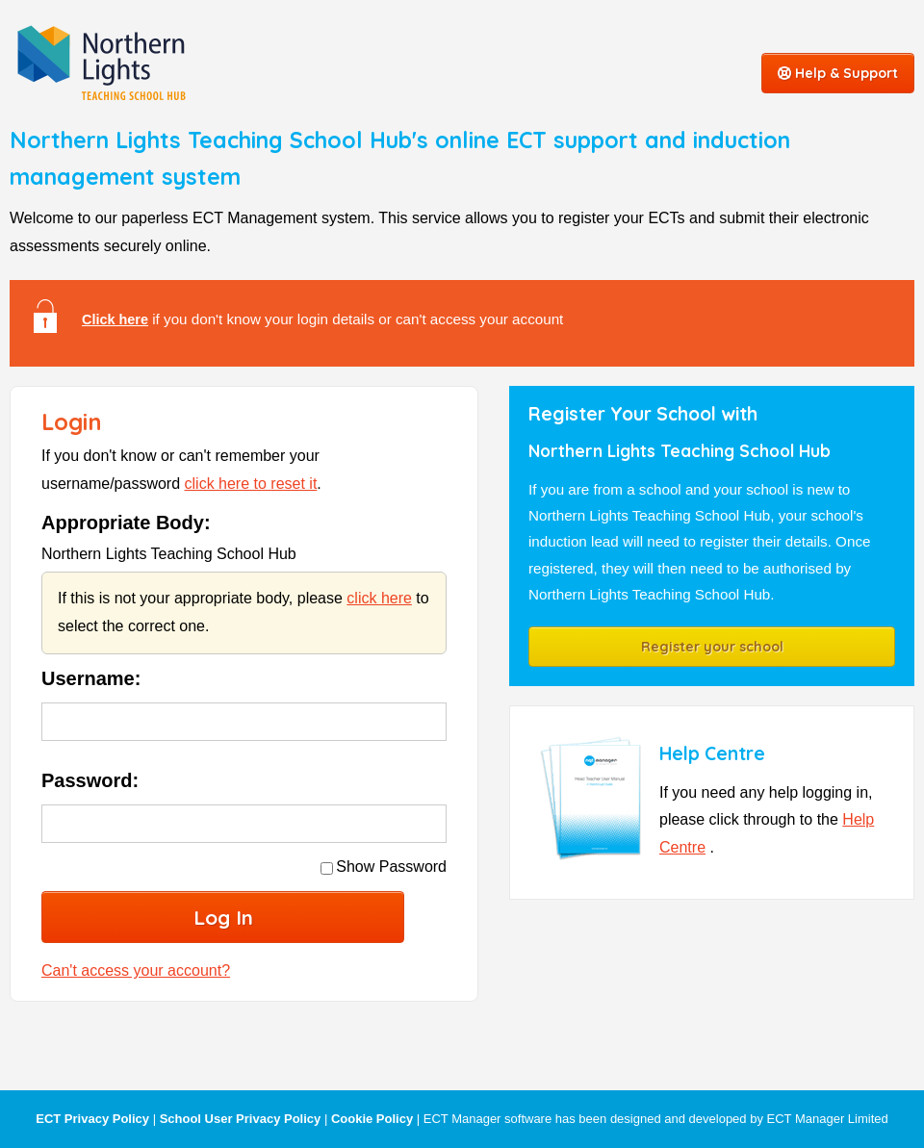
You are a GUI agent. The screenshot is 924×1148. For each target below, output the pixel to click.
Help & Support (838, 73)
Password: (90, 780)
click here (379, 598)
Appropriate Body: (126, 522)
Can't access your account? (135, 970)
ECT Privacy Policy (92, 1118)
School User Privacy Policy (240, 1118)
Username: (91, 678)
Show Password (384, 866)
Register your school (712, 646)
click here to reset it (251, 483)
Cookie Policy (372, 1118)
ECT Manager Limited (827, 1118)
